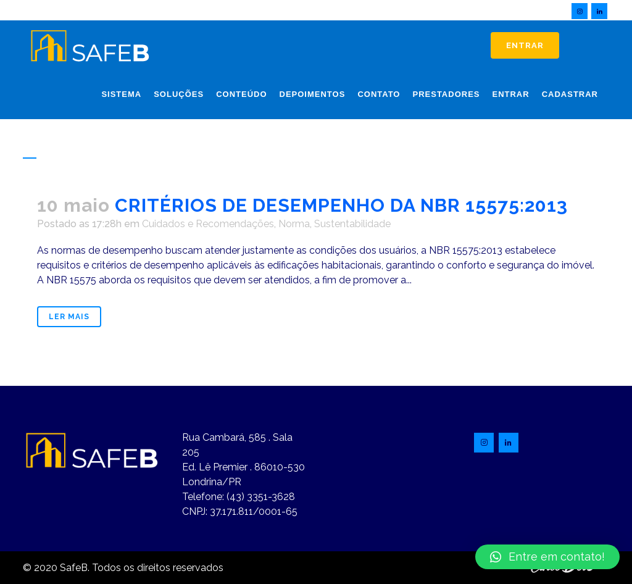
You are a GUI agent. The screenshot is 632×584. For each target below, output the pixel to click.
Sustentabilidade (352, 224)
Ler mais (69, 316)
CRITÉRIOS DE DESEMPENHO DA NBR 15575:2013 (341, 205)
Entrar (525, 45)
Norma (294, 224)
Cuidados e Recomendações (208, 224)
